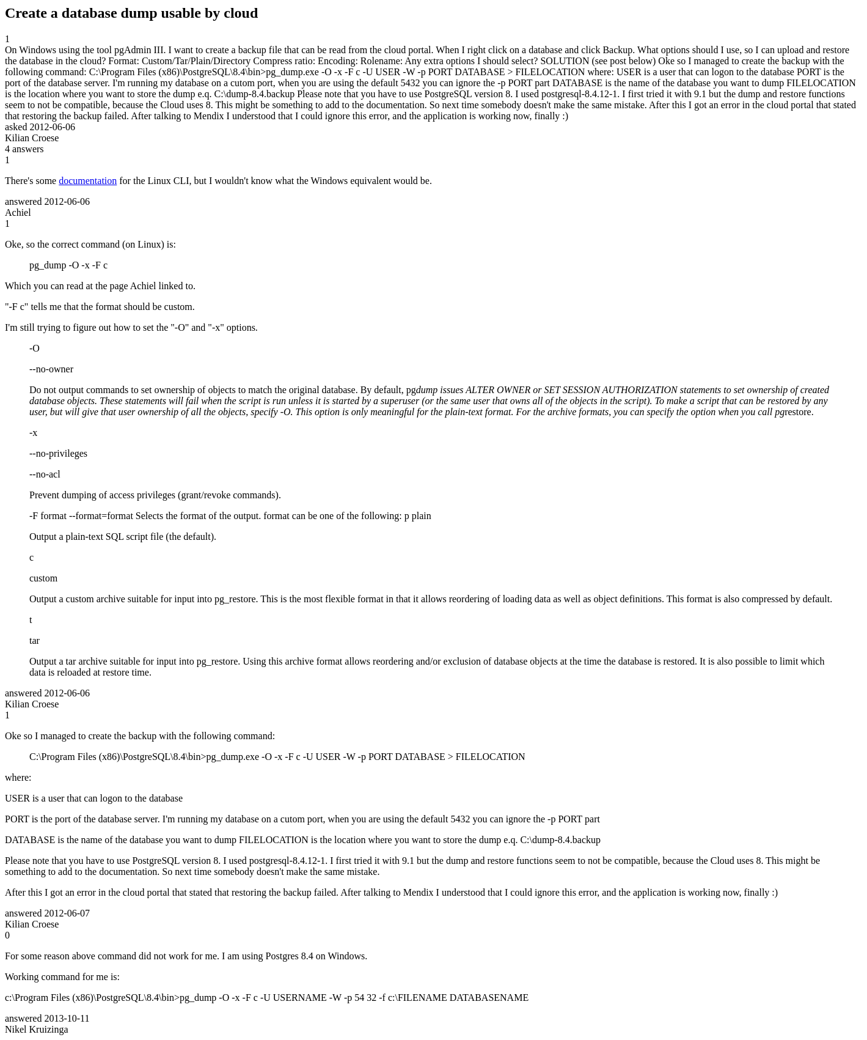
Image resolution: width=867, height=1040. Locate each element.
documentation (88, 180)
